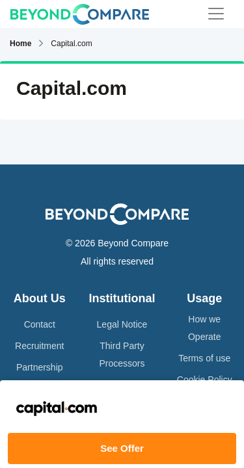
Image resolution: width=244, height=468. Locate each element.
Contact (39, 324)
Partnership (39, 367)
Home (20, 43)
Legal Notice (122, 324)
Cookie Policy (204, 379)
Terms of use (204, 358)
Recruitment (39, 346)
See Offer (122, 448)
